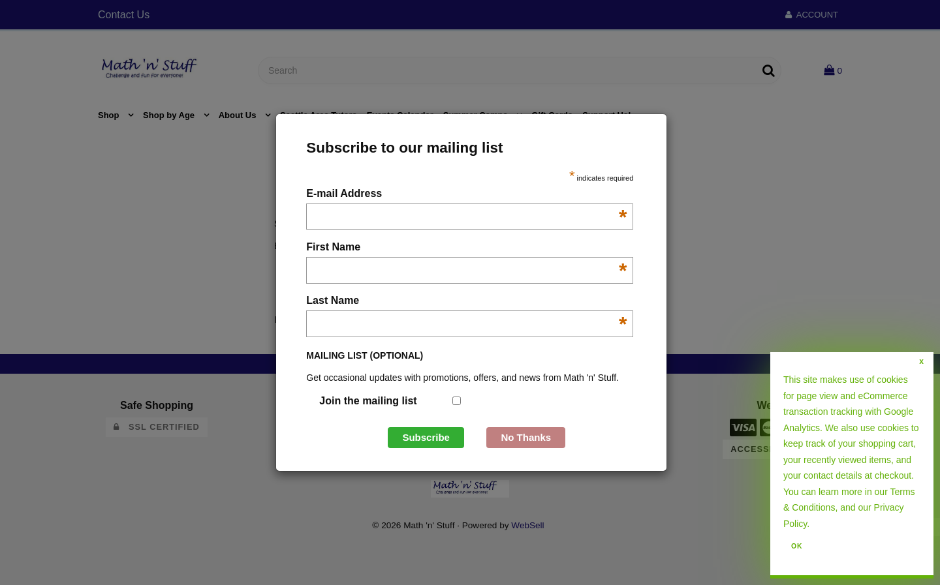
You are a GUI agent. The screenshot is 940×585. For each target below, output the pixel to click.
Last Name (466, 301)
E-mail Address (466, 195)
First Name (466, 248)
